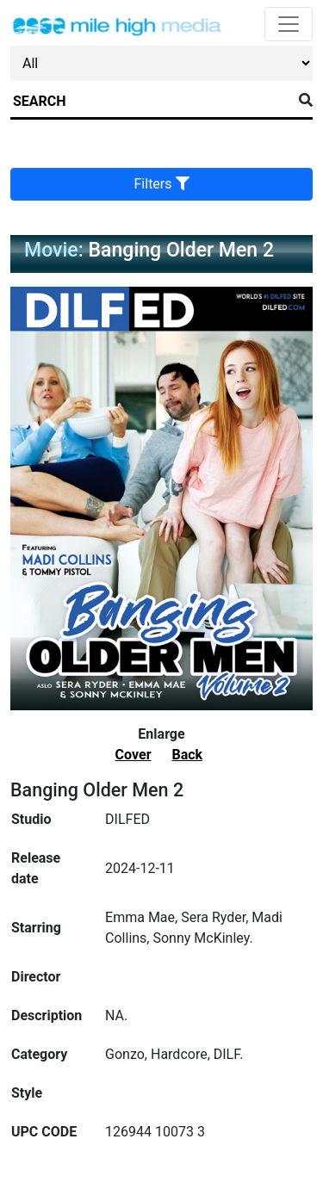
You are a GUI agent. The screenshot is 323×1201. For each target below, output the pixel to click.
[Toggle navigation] (288, 24)
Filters (161, 184)
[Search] (151, 101)
